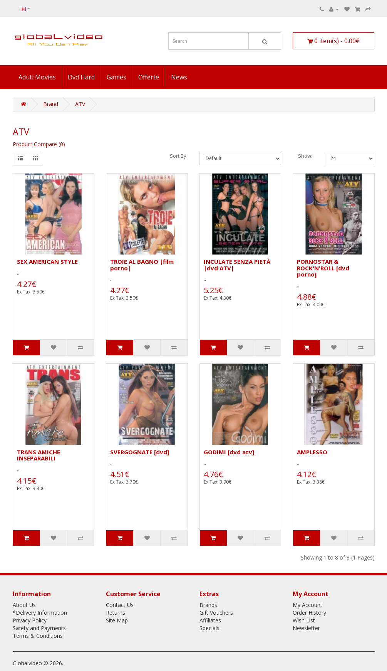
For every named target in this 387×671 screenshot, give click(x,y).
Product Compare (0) (39, 144)
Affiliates (210, 620)
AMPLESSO (312, 452)
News (179, 77)
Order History (309, 612)
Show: (305, 155)
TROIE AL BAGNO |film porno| (142, 265)
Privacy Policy (30, 620)
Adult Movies (37, 77)
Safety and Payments (39, 628)
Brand (50, 104)
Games (116, 77)
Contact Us (120, 605)
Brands (208, 605)
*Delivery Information (40, 612)
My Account (307, 605)
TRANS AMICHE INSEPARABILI (38, 455)
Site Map (117, 620)
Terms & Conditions (38, 635)
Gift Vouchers (216, 612)
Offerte (148, 77)
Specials (209, 628)
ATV (80, 104)
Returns (115, 612)
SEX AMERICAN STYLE (47, 261)
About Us (24, 605)
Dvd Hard (81, 77)
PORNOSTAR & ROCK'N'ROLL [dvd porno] (323, 268)
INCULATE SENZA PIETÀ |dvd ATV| (237, 265)
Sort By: (179, 155)
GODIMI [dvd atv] (229, 452)
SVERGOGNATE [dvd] (139, 452)
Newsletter (306, 628)
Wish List (304, 620)
